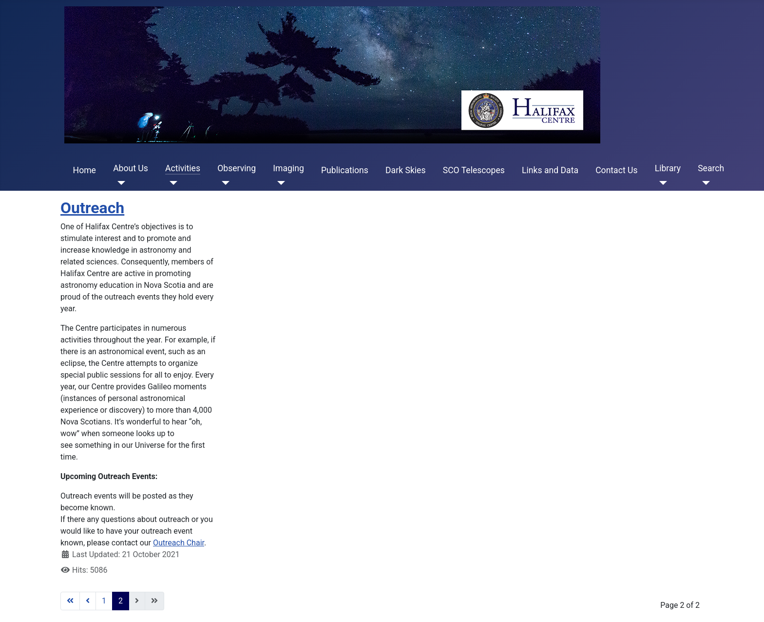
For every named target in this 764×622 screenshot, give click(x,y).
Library (668, 168)
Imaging (288, 168)
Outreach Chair (178, 542)
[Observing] (223, 183)
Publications (344, 170)
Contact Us (616, 170)
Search (711, 168)
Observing (236, 168)
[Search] (704, 183)
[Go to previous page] (87, 601)
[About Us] (119, 183)
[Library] (661, 183)
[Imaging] (279, 183)
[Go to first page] (70, 601)
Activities (182, 168)
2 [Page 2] (120, 600)
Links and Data (550, 170)
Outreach (92, 208)
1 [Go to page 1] (104, 600)
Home (84, 170)
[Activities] (171, 183)
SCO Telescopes (474, 170)
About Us (130, 168)
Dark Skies (405, 170)
